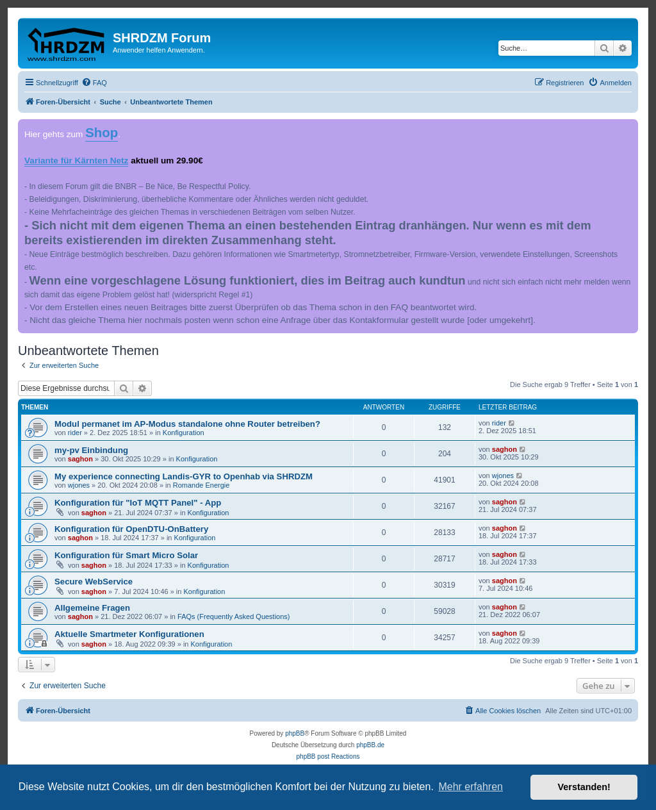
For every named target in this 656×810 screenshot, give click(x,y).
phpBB (294, 733)
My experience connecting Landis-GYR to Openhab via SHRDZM (183, 476)
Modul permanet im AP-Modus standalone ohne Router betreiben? (187, 424)
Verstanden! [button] (584, 787)
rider (75, 432)
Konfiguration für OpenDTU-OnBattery (131, 529)
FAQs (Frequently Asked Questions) (233, 616)
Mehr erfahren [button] (470, 786)
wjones (79, 485)
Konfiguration (183, 432)
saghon (80, 459)
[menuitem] (94, 82)
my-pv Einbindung (91, 450)
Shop (101, 133)
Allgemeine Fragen (92, 608)
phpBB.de (370, 744)
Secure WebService (93, 581)
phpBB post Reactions (328, 756)
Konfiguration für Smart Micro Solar (126, 555)
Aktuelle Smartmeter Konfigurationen (129, 634)
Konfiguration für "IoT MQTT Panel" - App (137, 503)
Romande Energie (201, 485)
